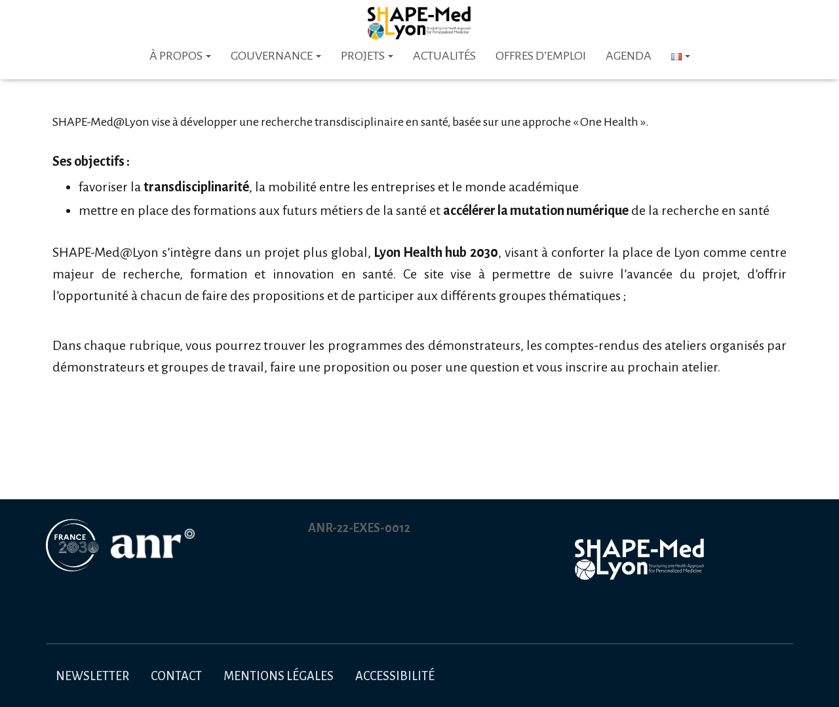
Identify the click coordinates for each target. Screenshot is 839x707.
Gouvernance (276, 55)
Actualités (444, 55)
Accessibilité (395, 676)
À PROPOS (180, 55)
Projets (367, 55)
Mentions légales (279, 676)
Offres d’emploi (541, 55)
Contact (176, 676)
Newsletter (92, 676)
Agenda (629, 55)
